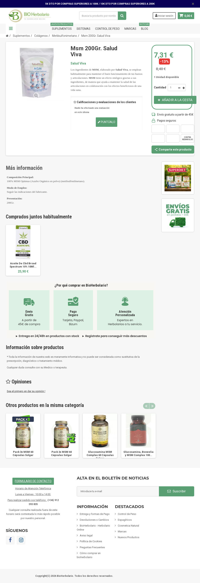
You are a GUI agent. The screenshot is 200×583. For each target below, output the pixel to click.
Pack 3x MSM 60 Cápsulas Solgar (23, 453)
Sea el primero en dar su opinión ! (26, 391)
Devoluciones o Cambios (94, 519)
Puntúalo (106, 122)
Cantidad (160, 87)
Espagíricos (125, 519)
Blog (144, 27)
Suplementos (62, 27)
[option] (23, 250)
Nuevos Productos (128, 537)
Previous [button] (146, 406)
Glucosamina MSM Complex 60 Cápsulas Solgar (100, 455)
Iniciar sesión (164, 15)
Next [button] (152, 406)
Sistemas (83, 28)
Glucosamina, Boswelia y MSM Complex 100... (138, 453)
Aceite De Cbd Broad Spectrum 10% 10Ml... (23, 265)
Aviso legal (86, 535)
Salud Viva (78, 63)
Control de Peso (107, 28)
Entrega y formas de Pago (95, 513)
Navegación (11, 29)
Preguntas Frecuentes (92, 547)
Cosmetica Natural (128, 525)
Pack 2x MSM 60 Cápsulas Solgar (61, 453)
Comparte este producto (173, 149)
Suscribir (176, 491)
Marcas (130, 28)
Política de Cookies (91, 541)
